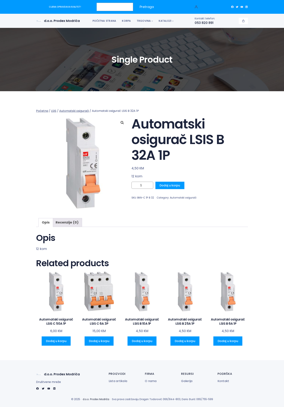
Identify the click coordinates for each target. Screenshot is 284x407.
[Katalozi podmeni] (173, 21)
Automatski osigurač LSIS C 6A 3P (99, 321)
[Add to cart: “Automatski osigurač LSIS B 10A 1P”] (142, 341)
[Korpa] (243, 21)
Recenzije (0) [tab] (67, 222)
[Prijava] (196, 6)
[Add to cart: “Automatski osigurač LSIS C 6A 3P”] (99, 341)
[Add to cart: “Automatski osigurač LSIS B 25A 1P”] (184, 341)
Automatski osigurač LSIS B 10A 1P (142, 321)
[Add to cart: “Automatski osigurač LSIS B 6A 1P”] (227, 341)
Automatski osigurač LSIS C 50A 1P (56, 321)
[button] (122, 122)
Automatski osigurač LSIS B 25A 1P (185, 321)
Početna (42, 111)
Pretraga (147, 7)
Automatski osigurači (74, 111)
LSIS (53, 111)
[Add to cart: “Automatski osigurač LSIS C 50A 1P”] (56, 341)
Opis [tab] (46, 222)
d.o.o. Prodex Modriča (62, 20)
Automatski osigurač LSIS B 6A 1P (228, 321)
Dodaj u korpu (170, 185)
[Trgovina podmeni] (152, 21)
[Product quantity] (142, 185)
